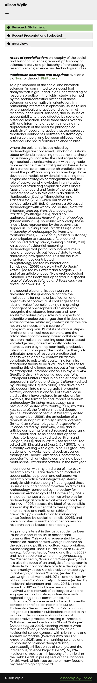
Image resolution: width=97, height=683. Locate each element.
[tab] (26, 28)
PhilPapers (49, 78)
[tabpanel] (48, 361)
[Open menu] (7, 14)
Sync (19, 78)
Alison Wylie (16, 5)
